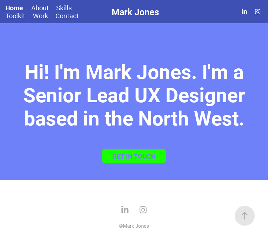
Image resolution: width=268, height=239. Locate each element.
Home (14, 7)
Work (40, 15)
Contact (67, 15)
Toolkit (15, 15)
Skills (64, 7)
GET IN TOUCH (134, 156)
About (40, 7)
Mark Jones (135, 12)
